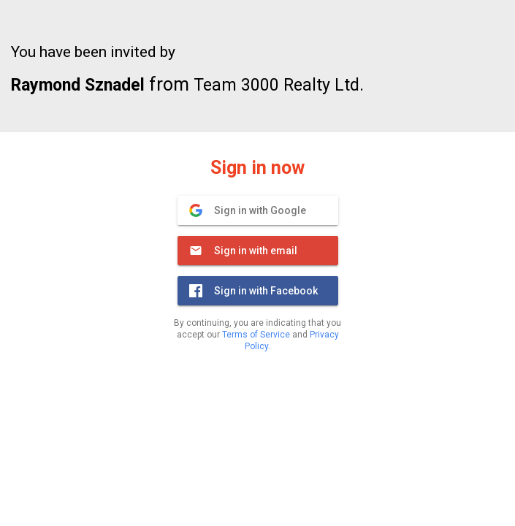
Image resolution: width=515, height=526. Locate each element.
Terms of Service (256, 334)
